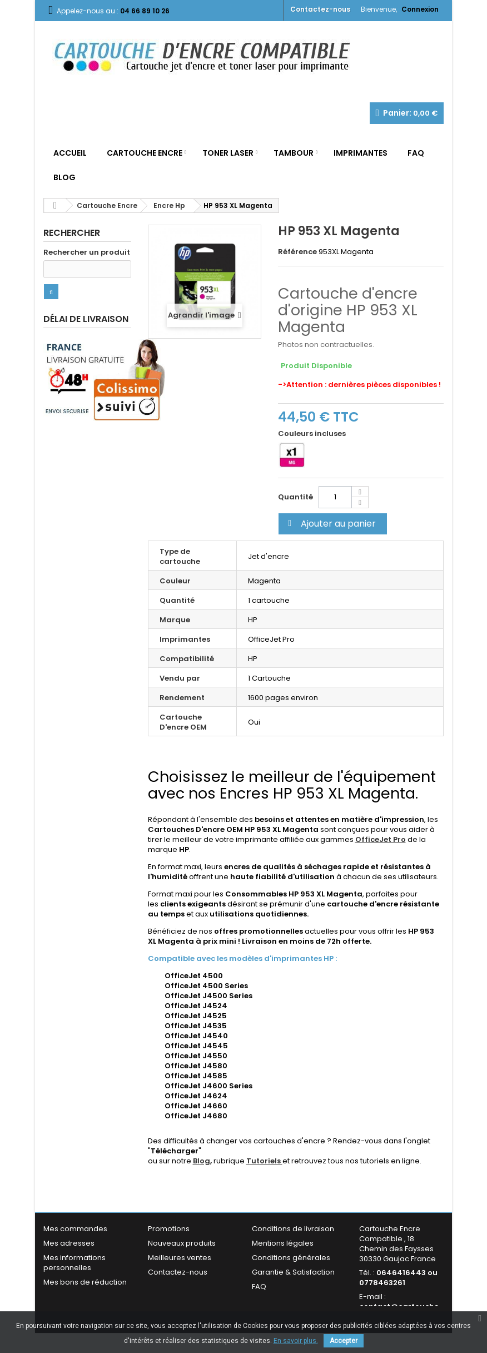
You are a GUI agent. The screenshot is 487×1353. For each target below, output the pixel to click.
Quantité (295, 497)
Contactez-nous (320, 9)
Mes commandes (75, 1228)
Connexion (420, 9)
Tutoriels (264, 1161)
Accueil (70, 152)
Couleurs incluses (312, 434)
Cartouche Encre (144, 152)
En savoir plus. (296, 1341)
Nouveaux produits (182, 1243)
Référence (297, 252)
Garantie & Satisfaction (293, 1272)
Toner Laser (228, 152)
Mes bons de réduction (85, 1282)
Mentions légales (283, 1243)
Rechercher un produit (86, 252)
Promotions (169, 1228)
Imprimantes (360, 152)
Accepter (343, 1341)
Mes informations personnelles (74, 1262)
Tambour (294, 152)
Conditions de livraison (293, 1228)
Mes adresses (69, 1243)
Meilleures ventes (179, 1257)
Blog (64, 177)
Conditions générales (291, 1257)
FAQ (416, 152)
